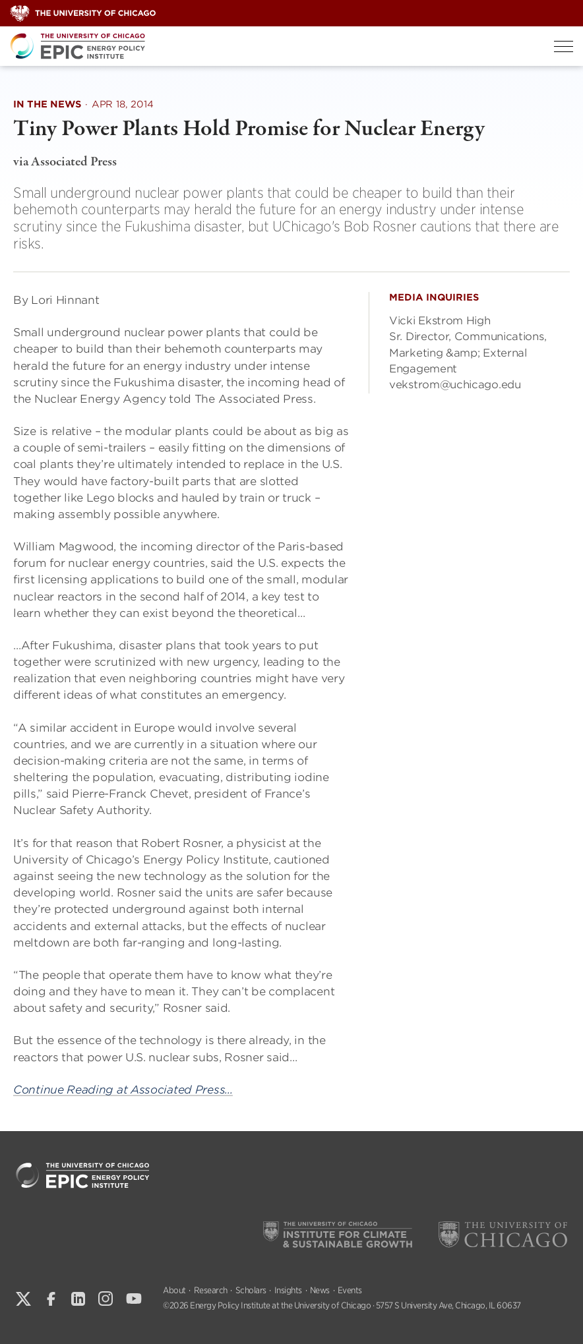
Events (350, 1290)
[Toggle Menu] (563, 46)
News (320, 1290)
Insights (288, 1290)
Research (211, 1290)
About (174, 1290)
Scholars (250, 1290)
